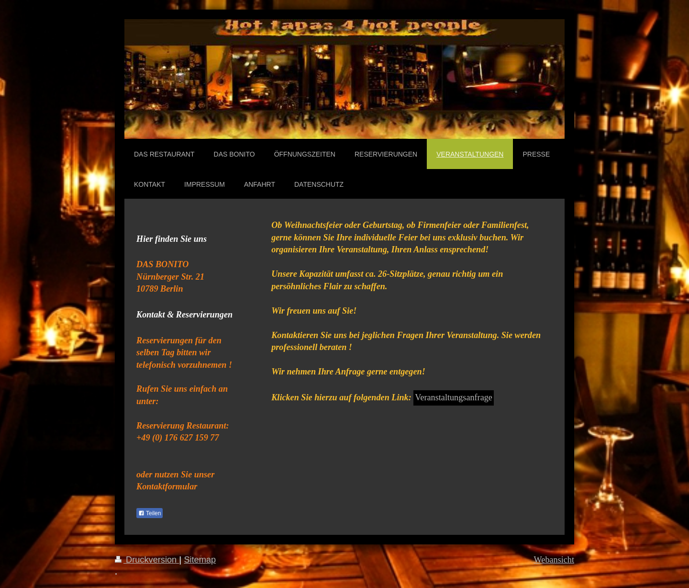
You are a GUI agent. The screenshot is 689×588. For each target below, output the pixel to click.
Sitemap (200, 560)
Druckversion (147, 560)
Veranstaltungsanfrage (453, 397)
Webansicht (554, 560)
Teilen (149, 513)
